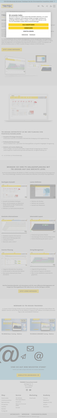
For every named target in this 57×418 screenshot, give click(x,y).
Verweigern (28, 28)
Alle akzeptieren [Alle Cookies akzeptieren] (28, 24)
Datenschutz (25, 34)
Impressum (32, 34)
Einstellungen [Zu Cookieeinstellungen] (28, 31)
